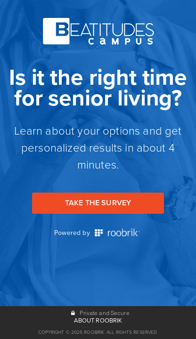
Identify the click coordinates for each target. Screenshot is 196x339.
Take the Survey (98, 203)
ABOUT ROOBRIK (98, 320)
